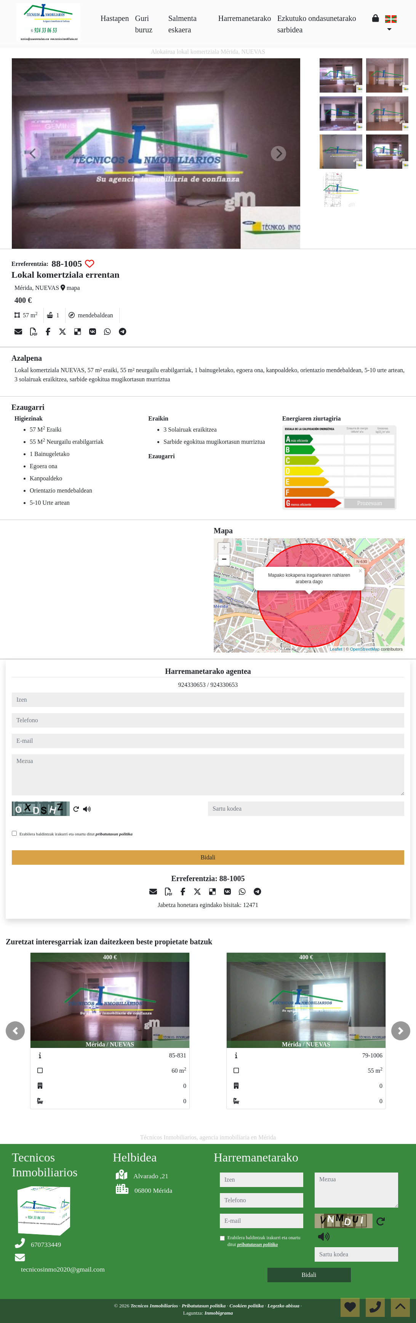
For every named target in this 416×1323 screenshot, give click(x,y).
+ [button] (224, 548)
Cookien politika (247, 1306)
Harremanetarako (244, 18)
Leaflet (336, 649)
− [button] (224, 560)
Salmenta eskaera (182, 24)
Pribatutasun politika (204, 1306)
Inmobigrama (219, 1313)
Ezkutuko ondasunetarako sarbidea (316, 24)
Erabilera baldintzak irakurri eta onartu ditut (76, 834)
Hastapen (115, 18)
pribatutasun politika (114, 834)
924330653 (192, 684)
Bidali (207, 857)
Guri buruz (143, 24)
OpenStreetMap (365, 649)
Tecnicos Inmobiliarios (155, 1306)
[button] (15, 1030)
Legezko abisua (284, 1306)
